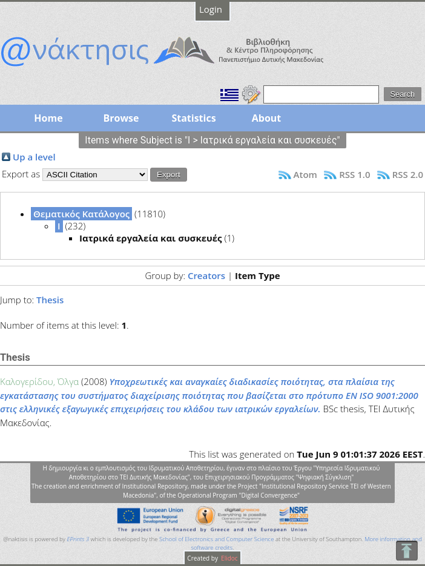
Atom (305, 174)
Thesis (50, 300)
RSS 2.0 (407, 174)
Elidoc (229, 558)
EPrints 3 (78, 539)
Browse (121, 118)
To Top (406, 550)
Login (210, 9)
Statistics (193, 118)
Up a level (34, 157)
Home (48, 118)
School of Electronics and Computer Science (216, 539)
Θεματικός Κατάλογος (81, 214)
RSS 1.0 (354, 174)
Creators (206, 275)
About (267, 118)
